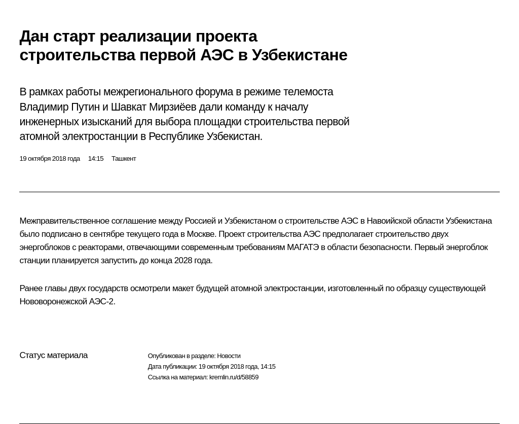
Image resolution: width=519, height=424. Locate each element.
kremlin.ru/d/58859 (233, 377)
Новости (228, 356)
